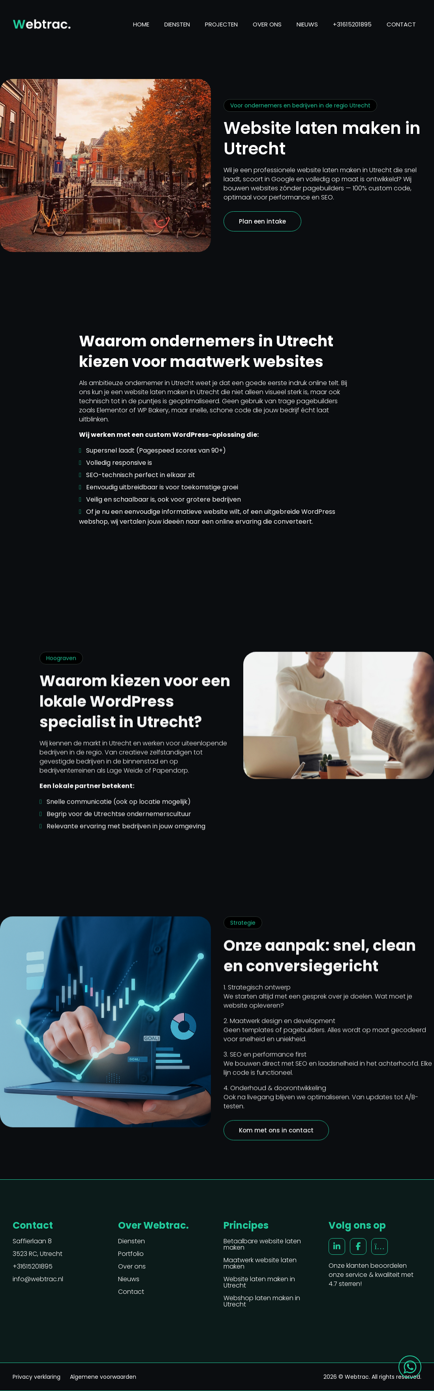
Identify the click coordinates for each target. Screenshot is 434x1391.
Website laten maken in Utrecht (259, 1282)
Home (141, 24)
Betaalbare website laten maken (262, 1244)
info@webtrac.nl (38, 1279)
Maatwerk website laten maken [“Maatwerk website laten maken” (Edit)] (260, 1263)
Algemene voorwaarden (103, 1377)
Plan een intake (262, 221)
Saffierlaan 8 (32, 1241)
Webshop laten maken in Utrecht (262, 1301)
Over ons (267, 24)
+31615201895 (352, 24)
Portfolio (131, 1254)
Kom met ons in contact (276, 1133)
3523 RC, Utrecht (37, 1254)
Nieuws (307, 24)
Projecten (221, 24)
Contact (401, 24)
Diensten (177, 24)
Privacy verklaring (36, 1377)
